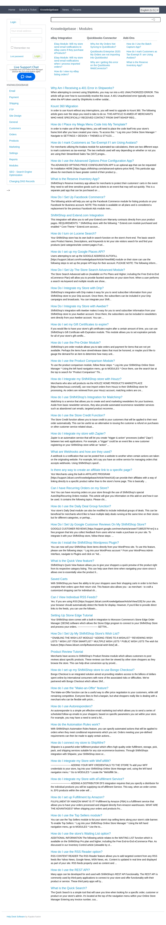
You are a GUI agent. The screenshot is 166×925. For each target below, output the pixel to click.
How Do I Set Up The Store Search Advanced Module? (88, 269)
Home (11, 9)
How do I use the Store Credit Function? (78, 415)
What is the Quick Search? (69, 888)
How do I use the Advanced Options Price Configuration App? (92, 160)
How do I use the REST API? (70, 869)
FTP (11, 109)
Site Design (15, 115)
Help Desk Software (16, 916)
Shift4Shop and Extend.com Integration (77, 215)
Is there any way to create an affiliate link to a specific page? (91, 469)
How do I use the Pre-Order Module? (76, 342)
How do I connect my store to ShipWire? (78, 742)
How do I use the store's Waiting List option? (81, 833)
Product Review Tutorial (67, 651)
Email (12, 91)
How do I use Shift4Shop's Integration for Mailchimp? (86, 397)
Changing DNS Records (22, 181)
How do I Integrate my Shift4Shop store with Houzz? (86, 379)
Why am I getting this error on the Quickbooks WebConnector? (104, 65)
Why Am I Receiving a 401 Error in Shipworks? (82, 88)
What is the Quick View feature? (72, 560)
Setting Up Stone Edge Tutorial (72, 615)
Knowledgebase (49, 9)
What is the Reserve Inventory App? (75, 178)
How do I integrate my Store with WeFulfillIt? (81, 760)
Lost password (16, 56)
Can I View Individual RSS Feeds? (74, 597)
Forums (77, 9)
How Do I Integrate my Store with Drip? (77, 288)
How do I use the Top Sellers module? (76, 815)
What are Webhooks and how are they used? (81, 451)
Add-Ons (129, 38)
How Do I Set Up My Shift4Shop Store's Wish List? (85, 633)
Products (14, 140)
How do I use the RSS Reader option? (76, 851)
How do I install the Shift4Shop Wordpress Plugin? (85, 542)
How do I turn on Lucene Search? (73, 233)
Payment (14, 97)
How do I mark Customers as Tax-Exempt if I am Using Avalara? (142, 54)
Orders (13, 134)
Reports (13, 159)
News (65, 9)
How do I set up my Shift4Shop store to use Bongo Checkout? (92, 669)
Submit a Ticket (28, 9)
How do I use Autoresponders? (71, 706)
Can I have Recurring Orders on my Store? (80, 488)
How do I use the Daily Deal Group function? (81, 506)
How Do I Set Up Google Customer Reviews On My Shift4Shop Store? (98, 524)
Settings (13, 153)
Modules (13, 165)
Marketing (14, 146)
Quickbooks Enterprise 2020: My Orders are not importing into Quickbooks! (105, 54)
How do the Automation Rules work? (75, 724)
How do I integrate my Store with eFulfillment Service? (87, 779)
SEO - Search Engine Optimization (20, 173)
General (13, 122)
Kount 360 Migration (64, 106)
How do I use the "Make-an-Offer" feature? (79, 688)
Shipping (14, 103)
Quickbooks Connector (102, 38)
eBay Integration (61, 38)
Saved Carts (59, 579)
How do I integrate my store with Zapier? (78, 433)
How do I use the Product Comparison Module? (83, 360)
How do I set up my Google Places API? (78, 251)
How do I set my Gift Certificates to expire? (80, 324)
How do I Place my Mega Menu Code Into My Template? (89, 124)
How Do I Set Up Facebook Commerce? (78, 197)
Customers (15, 128)
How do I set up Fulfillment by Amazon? (77, 797)
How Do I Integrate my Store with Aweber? (79, 306)
